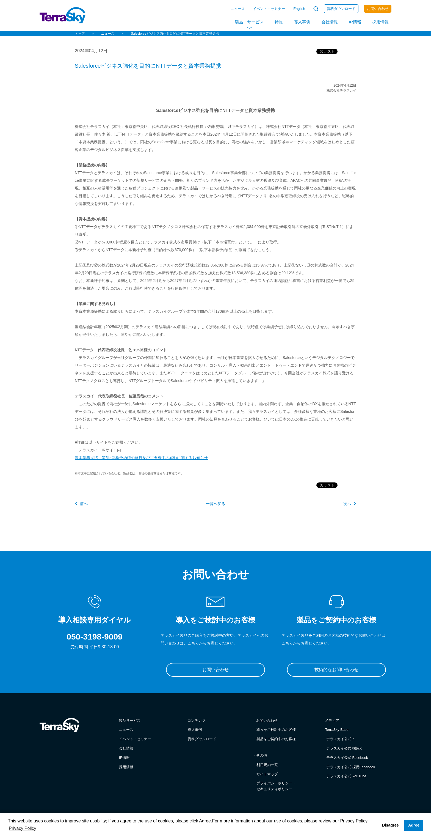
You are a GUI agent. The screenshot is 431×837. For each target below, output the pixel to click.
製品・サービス (249, 22)
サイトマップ (267, 774)
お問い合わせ (377, 9)
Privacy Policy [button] (22, 828)
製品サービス (129, 720)
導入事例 (302, 22)
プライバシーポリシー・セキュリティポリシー (276, 786)
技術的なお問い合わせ (336, 669)
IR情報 (355, 22)
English (299, 9)
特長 (279, 22)
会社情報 (329, 22)
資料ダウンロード (341, 9)
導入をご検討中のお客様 (276, 730)
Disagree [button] (390, 825)
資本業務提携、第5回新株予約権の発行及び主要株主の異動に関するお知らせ (141, 457)
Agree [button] (413, 825)
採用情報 (380, 22)
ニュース (237, 9)
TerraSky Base (337, 730)
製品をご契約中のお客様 (276, 739)
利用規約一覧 (267, 765)
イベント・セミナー (269, 9)
